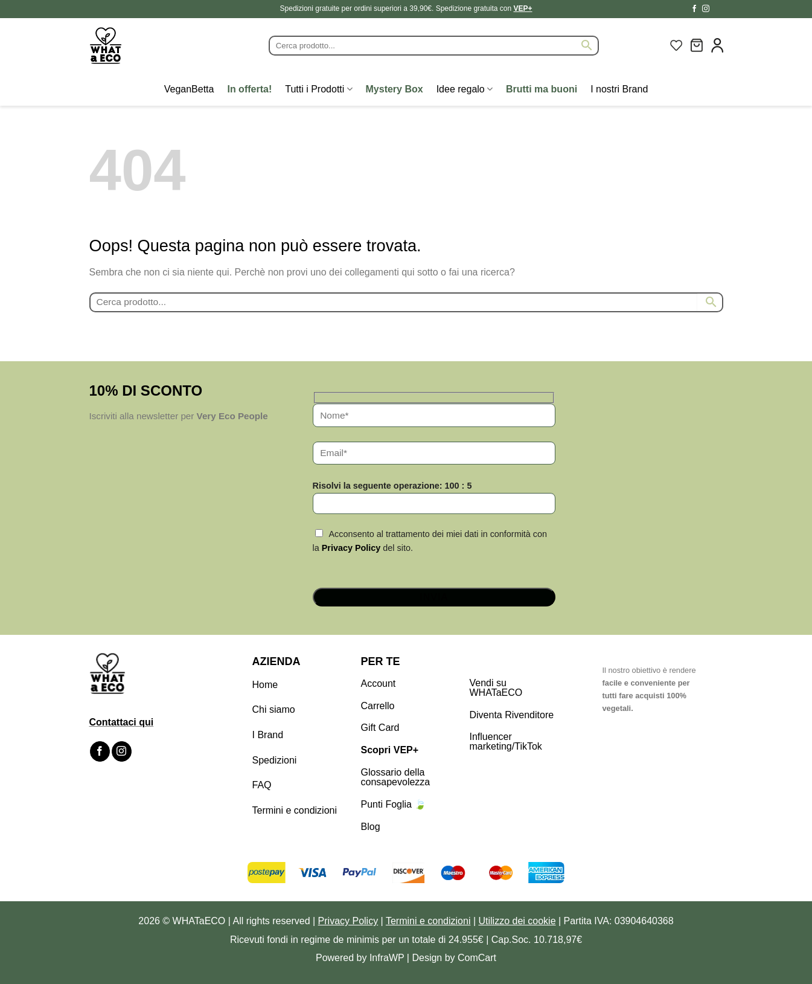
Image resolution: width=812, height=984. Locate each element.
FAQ (262, 785)
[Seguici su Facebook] (694, 9)
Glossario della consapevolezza (395, 777)
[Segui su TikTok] (717, 9)
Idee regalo (464, 89)
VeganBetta (189, 89)
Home (265, 685)
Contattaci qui (121, 722)
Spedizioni (274, 760)
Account (378, 683)
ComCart (477, 958)
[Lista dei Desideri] (676, 45)
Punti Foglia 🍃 (394, 804)
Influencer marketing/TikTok (506, 741)
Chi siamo (273, 709)
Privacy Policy (351, 548)
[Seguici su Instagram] (705, 9)
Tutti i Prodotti (318, 89)
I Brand (268, 735)
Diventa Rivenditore (512, 715)
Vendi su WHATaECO (496, 688)
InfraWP (386, 958)
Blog (370, 827)
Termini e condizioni (294, 810)
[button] (697, 45)
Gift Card (380, 727)
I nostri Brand (619, 89)
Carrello (378, 706)
